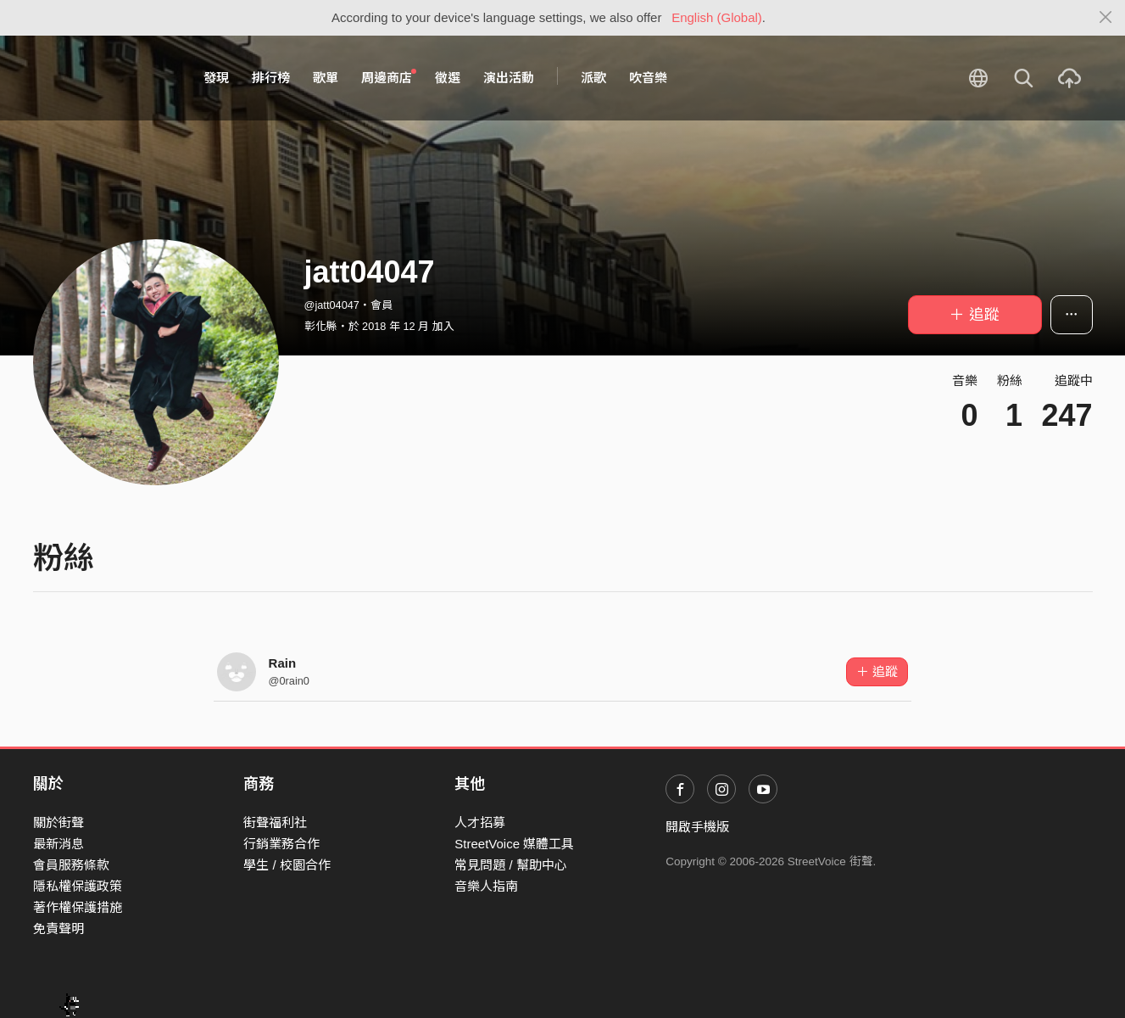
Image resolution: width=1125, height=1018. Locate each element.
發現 (216, 77)
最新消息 (58, 843)
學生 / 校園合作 (287, 865)
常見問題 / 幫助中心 (510, 865)
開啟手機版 (697, 826)
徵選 (447, 77)
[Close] (1106, 18)
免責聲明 (58, 928)
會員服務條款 (71, 865)
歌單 (325, 77)
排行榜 (271, 77)
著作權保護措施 (77, 907)
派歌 (593, 77)
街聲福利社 (275, 822)
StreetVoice (103, 78)
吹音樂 (648, 77)
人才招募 (479, 822)
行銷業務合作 (281, 843)
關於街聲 (58, 822)
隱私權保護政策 (77, 886)
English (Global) (716, 17)
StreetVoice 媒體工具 (514, 843)
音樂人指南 (486, 886)
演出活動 (508, 77)
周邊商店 (389, 77)
